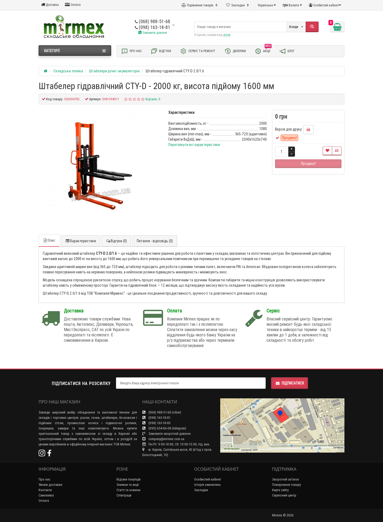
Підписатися (289, 383)
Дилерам (235, 51)
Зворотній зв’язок (285, 479)
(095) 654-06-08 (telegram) (164, 428)
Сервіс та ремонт (197, 51)
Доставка (50, 5)
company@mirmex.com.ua (163, 439)
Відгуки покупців (128, 479)
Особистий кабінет (207, 479)
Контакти (45, 490)
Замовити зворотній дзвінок (166, 433)
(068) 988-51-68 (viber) (161, 412)
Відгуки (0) (116, 241)
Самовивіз (46, 495)
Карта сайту (280, 490)
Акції (263, 51)
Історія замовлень (207, 484)
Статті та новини (128, 490)
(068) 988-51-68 (152, 21)
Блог (287, 51)
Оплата (73, 5)
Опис (49, 240)
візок (227, 35)
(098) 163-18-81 (152, 27)
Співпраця (123, 495)
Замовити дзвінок (152, 33)
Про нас (131, 51)
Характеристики (80, 241)
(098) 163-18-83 (156, 423)
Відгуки (161, 51)
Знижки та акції (127, 484)
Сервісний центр (284, 495)
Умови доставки (50, 484)
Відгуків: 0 (152, 99)
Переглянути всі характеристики (194, 144)
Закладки (201, 490)
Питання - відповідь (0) (155, 241)
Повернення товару (286, 484)
